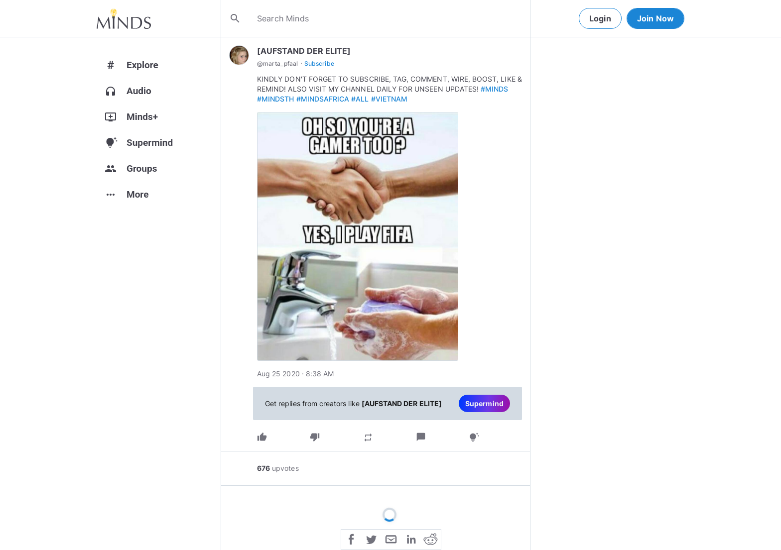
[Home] (124, 18)
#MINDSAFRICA (323, 99)
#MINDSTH (275, 99)
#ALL (360, 99)
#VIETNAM (389, 99)
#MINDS (494, 89)
